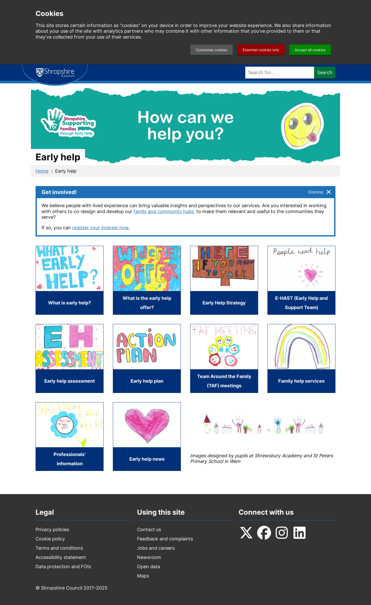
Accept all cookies (310, 50)
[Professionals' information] (70, 436)
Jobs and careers (156, 548)
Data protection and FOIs (63, 566)
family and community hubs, (164, 211)
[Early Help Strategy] (224, 280)
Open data (148, 566)
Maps (143, 575)
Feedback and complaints (165, 538)
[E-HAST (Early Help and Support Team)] (301, 280)
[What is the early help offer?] (147, 280)
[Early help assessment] (70, 358)
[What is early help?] (70, 280)
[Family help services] (301, 358)
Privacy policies (52, 529)
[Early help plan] (147, 358)
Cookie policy (50, 538)
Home (42, 171)
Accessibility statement (61, 557)
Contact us (149, 529)
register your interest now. (101, 227)
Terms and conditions (59, 548)
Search (324, 72)
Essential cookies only (261, 50)
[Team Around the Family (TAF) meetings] (224, 358)
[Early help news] (147, 436)
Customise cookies (211, 50)
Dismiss (315, 192)
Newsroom (149, 557)
